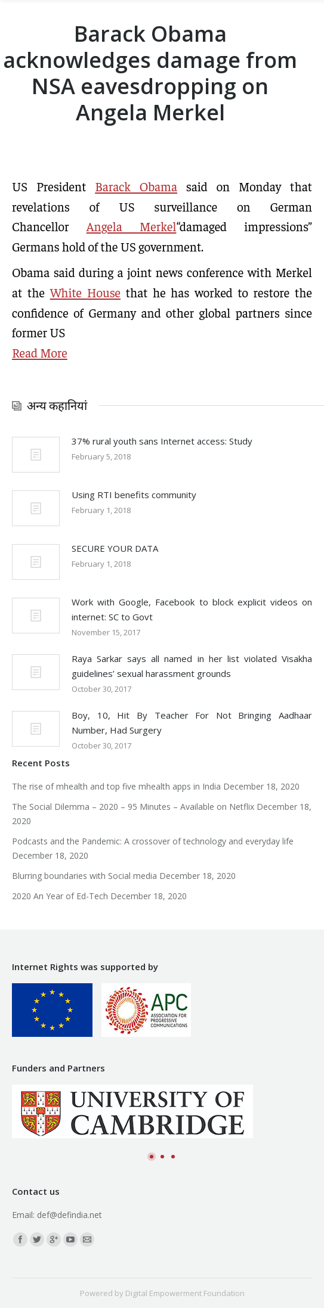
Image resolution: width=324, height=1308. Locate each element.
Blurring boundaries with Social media (84, 875)
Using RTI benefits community (134, 495)
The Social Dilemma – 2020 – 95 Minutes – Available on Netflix (133, 806)
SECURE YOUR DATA (115, 548)
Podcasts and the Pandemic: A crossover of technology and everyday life (153, 841)
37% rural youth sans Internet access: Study (162, 441)
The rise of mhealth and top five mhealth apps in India (116, 786)
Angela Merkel (132, 226)
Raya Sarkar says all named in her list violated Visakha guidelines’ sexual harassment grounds (192, 666)
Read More (39, 352)
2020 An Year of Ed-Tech (60, 896)
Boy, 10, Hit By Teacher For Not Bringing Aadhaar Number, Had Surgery (192, 722)
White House (85, 292)
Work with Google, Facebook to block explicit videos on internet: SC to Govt (192, 609)
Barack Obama (136, 186)
